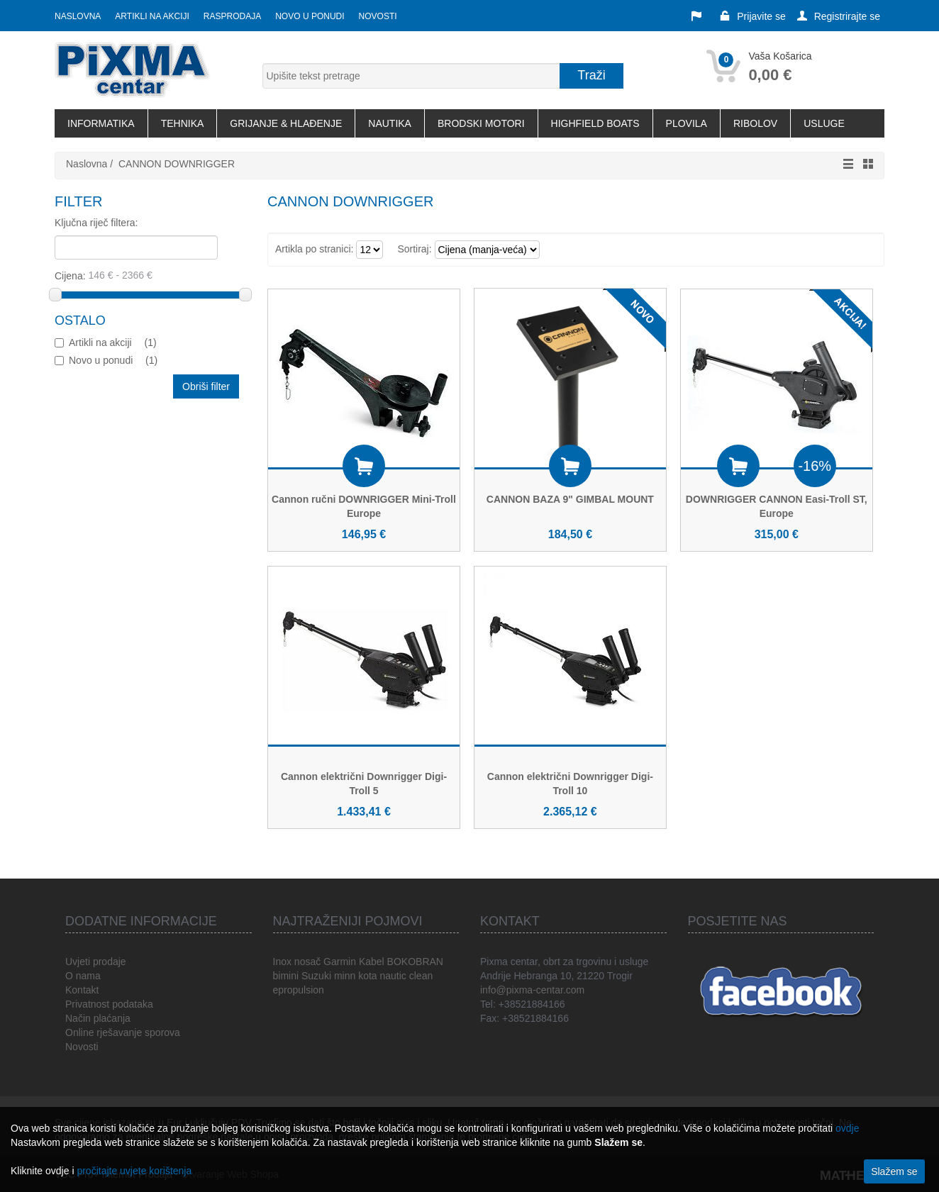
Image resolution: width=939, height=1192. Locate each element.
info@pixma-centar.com (532, 990)
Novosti (378, 16)
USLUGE (824, 123)
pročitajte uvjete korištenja (134, 1170)
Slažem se (894, 1171)
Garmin (339, 961)
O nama (83, 975)
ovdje (847, 1128)
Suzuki (316, 975)
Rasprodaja (232, 16)
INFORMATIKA (101, 123)
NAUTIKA (389, 123)
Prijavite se (752, 16)
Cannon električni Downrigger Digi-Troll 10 (570, 783)
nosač (307, 961)
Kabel (371, 961)
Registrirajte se (838, 16)
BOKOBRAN (415, 961)
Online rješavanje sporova (122, 1032)
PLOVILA (686, 123)
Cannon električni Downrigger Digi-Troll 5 (364, 783)
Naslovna (78, 16)
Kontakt (82, 990)
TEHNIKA (182, 123)
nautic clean (406, 975)
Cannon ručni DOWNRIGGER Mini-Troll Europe (364, 506)
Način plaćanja (97, 1018)
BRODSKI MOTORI (481, 123)
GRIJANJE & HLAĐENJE (286, 123)
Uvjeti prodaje (95, 961)
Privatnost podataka (109, 1004)
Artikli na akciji (152, 16)
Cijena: (148, 275)
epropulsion (298, 990)
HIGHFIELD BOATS (595, 123)
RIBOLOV (755, 123)
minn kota (355, 975)
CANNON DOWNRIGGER (176, 163)
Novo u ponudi (309, 16)
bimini (286, 975)
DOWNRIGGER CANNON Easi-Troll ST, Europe (776, 506)
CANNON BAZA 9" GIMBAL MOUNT (570, 499)
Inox (282, 961)
